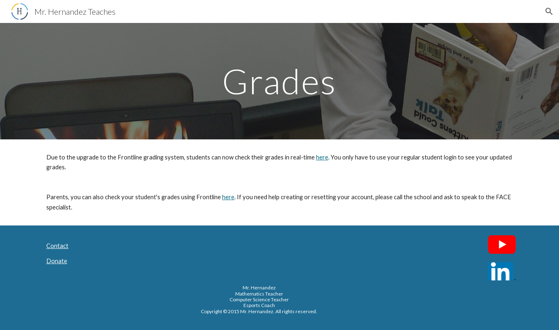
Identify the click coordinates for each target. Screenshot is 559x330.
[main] (279, 81)
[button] (549, 11)
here (322, 157)
